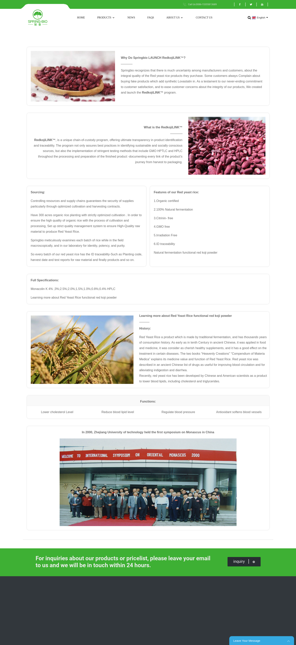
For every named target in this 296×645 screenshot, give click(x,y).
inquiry (244, 561)
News (131, 17)
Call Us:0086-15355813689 (202, 4)
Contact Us (204, 17)
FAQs (150, 17)
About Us (174, 18)
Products (106, 18)
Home (81, 17)
